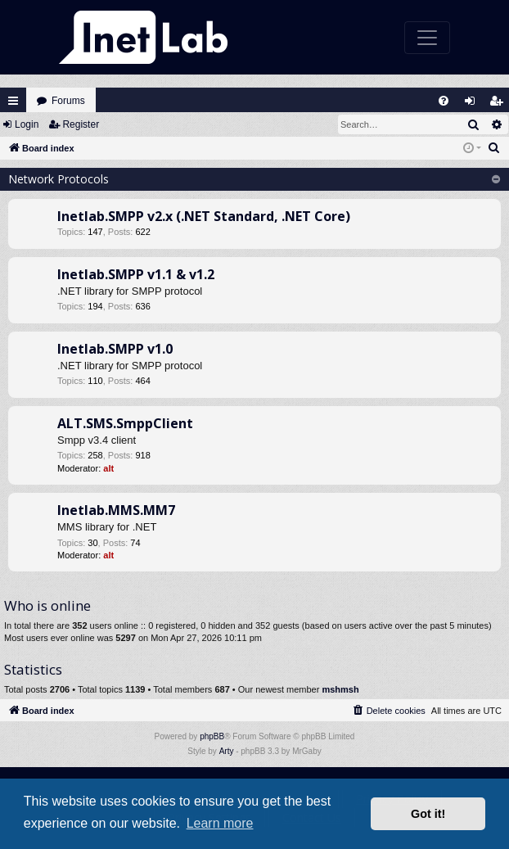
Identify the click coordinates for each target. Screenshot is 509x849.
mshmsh (340, 689)
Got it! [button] (428, 813)
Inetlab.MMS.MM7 (116, 510)
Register (80, 124)
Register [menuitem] (500, 104)
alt (108, 468)
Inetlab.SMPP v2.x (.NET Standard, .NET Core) (203, 216)
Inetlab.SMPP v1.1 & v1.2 (135, 274)
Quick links (13, 101)
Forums (68, 100)
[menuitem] (443, 101)
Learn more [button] (220, 823)
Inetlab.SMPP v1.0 (115, 349)
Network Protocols (58, 179)
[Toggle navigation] (427, 37)
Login (26, 124)
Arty (226, 751)
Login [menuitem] (474, 104)
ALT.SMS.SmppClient (125, 423)
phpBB (212, 736)
